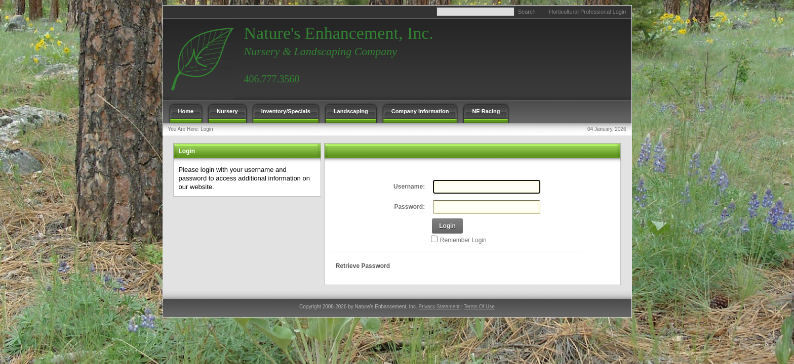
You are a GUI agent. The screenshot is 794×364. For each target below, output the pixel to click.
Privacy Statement (438, 306)
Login (207, 129)
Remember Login (463, 240)
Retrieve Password (363, 265)
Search (527, 12)
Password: (409, 206)
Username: (409, 186)
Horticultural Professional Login (587, 12)
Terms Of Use (479, 306)
